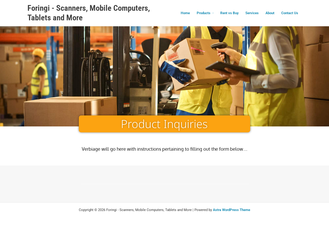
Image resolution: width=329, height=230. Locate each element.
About (269, 13)
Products (203, 13)
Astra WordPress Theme (231, 210)
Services (252, 13)
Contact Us (289, 13)
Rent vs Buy (229, 13)
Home (185, 13)
